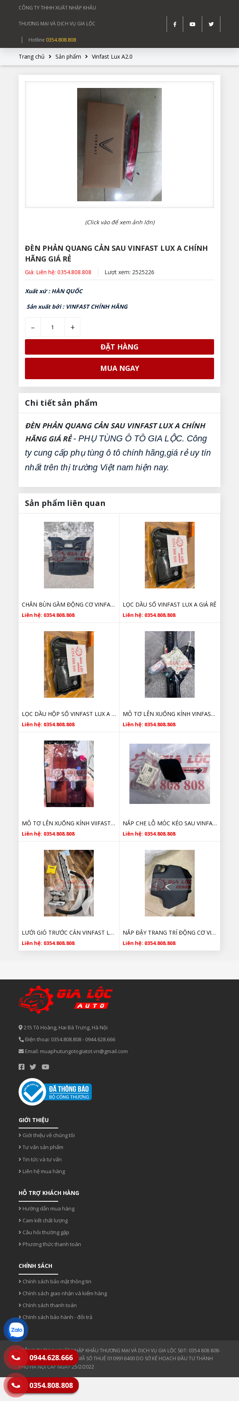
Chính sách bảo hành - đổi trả (55, 1317)
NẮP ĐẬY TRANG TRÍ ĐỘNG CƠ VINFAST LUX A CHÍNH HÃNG (170, 932)
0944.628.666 (100, 1039)
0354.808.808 (61, 39)
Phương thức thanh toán (50, 1244)
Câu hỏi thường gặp (44, 1232)
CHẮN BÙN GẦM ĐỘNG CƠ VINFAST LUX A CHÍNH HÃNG (69, 604)
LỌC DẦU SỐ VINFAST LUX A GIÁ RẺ (169, 604)
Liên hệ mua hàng (42, 1171)
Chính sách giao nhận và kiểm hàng (63, 1293)
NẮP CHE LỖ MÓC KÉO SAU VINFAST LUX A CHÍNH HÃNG (170, 823)
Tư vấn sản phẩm (41, 1147)
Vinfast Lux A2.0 (112, 56)
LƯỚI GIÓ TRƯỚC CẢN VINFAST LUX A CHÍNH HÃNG (69, 932)
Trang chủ (32, 56)
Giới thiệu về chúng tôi (47, 1135)
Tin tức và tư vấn (40, 1159)
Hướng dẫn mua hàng (46, 1208)
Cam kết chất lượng (43, 1220)
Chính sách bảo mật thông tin (55, 1281)
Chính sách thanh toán (48, 1305)
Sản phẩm (68, 56)
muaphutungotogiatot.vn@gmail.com (84, 1051)
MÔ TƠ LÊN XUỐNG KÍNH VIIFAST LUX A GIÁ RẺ (69, 823)
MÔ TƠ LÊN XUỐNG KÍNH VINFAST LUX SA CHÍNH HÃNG (170, 714)
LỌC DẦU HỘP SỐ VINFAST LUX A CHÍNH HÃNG (69, 714)
